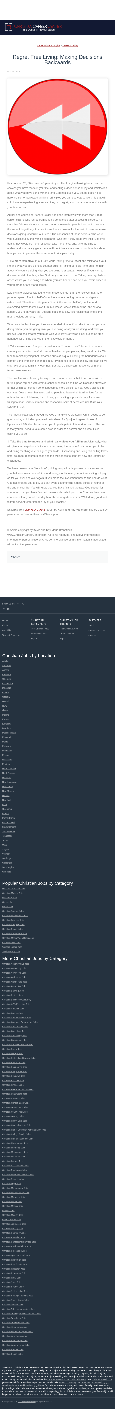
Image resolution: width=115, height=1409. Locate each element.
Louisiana (6, 728)
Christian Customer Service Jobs (17, 1044)
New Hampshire (9, 782)
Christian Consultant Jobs (14, 1031)
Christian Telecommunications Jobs (18, 1309)
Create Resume (67, 633)
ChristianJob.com (55, 1379)
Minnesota (7, 750)
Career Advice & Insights (48, 45)
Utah (4, 845)
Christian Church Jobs (12, 1013)
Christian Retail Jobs (11, 1278)
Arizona (5, 670)
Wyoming (6, 872)
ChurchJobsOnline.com (75, 1379)
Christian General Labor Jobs (15, 1103)
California (6, 674)
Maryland (6, 737)
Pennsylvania (8, 818)
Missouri (6, 755)
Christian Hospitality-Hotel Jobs (16, 1125)
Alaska (5, 661)
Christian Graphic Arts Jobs (15, 1112)
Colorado (6, 679)
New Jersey (7, 786)
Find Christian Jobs (69, 629)
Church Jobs (8, 902)
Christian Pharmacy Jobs (14, 1233)
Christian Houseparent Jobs (15, 1143)
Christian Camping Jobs (13, 924)
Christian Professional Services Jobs (19, 1242)
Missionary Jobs (9, 897)
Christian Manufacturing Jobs (15, 1192)
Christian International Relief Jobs (18, 1174)
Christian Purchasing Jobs (14, 1170)
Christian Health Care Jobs (14, 1121)
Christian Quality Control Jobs (16, 1255)
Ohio (4, 804)
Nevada (5, 795)
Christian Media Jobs (12, 1201)
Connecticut (7, 683)
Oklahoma (7, 809)
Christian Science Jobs (13, 1287)
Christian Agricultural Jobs (14, 977)
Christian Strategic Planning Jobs (17, 1295)
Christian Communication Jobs (16, 1017)
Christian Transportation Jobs (15, 1322)
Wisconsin (7, 863)
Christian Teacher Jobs (13, 911)
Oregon (5, 813)
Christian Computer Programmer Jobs (20, 1022)
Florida (5, 692)
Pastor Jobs (7, 906)
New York (6, 800)
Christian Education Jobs (13, 1062)
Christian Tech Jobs (11, 942)
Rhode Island (8, 822)
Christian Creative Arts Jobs (15, 1040)
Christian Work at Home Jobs (15, 1345)
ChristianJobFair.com (102, 1379)
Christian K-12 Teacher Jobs (15, 1165)
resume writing (98, 1382)
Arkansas (6, 665)
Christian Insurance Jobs (13, 1156)
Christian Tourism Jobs (12, 1304)
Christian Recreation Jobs (14, 1260)
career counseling (67, 1382)
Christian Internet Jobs (12, 1161)
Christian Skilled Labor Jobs (15, 1291)
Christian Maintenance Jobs (15, 915)
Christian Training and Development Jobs (21, 1313)
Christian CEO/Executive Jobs (16, 1004)
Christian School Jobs (12, 929)
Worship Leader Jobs (12, 947)
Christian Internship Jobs (13, 1148)
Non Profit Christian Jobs (13, 888)
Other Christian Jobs (11, 1219)
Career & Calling (70, 45)
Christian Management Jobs (15, 1188)
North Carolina (9, 768)
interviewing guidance (34, 1385)
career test (85, 1382)
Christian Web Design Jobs (15, 1340)
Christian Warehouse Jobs (14, 1336)
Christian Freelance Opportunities (18, 1089)
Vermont (6, 854)
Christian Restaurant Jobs (14, 1273)
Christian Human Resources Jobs (18, 1139)
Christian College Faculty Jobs (16, 1134)
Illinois (5, 710)
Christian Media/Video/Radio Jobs (18, 938)
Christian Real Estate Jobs (14, 1264)
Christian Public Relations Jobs (16, 1246)
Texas (5, 840)
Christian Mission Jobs (12, 1215)
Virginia (5, 849)
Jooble (91, 625)
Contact (5, 625)
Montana (6, 764)
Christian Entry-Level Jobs (14, 1071)
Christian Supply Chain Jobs (15, 1300)
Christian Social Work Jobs (14, 933)
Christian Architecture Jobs (14, 982)
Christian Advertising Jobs (14, 973)
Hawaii (5, 701)
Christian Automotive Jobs (14, 986)
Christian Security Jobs (13, 1179)
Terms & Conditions (11, 635)
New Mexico (8, 791)
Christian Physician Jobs (13, 1237)
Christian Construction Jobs (15, 1026)
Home (5, 620)
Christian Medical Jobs (12, 1206)
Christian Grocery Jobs (13, 1116)
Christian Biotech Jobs (12, 995)
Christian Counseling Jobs (14, 1035)
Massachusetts (9, 733)
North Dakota (8, 773)
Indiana (5, 715)
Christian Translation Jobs (14, 1318)
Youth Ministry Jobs (11, 951)
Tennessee (7, 836)
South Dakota (8, 831)
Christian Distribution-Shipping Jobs (18, 1058)
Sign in (34, 638)
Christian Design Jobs (12, 1053)
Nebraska (6, 777)
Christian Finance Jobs (13, 1085)
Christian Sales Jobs (11, 1282)
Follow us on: (8, 604)
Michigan (6, 746)
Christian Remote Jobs (13, 1349)
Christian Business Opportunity (16, 1000)
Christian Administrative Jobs (15, 964)
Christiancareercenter (26, 1402)
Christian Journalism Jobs (14, 1224)
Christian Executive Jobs (13, 1076)
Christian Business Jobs (13, 1098)
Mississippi (7, 759)
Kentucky (6, 724)
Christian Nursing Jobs (12, 1228)
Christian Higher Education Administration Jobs (24, 1130)
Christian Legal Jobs (11, 1183)
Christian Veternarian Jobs (14, 1327)
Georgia (6, 697)
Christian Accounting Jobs (14, 968)
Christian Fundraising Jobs (14, 1094)
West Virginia (8, 867)
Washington (7, 858)
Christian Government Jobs (15, 1107)
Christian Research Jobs (13, 1269)
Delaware (6, 688)
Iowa (4, 706)
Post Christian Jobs (40, 629)
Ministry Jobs (8, 1210)
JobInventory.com (96, 630)
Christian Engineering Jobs (14, 1067)
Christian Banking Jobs (13, 991)
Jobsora (92, 635)
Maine (5, 742)
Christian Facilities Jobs (13, 920)
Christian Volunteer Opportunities (17, 1331)
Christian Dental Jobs (12, 1049)
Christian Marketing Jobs (13, 1197)
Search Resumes (39, 633)
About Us (6, 630)
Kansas (5, 719)
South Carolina (9, 827)
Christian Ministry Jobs (12, 893)
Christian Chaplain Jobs (13, 1008)
